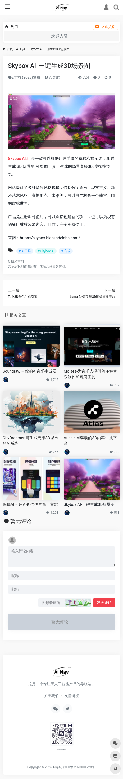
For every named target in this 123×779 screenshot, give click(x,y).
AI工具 (20, 49)
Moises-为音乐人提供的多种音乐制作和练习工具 (90, 374)
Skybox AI (17, 158)
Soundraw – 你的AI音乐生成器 (29, 371)
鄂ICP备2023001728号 (79, 767)
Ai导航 (52, 77)
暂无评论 (20, 521)
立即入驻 (105, 27)
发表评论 (104, 602)
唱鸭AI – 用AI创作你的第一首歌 (30, 504)
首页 (10, 49)
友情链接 (71, 696)
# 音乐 (65, 251)
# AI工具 (25, 251)
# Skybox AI (46, 251)
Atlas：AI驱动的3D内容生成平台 (90, 440)
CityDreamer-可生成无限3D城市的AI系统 (30, 440)
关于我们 (51, 696)
